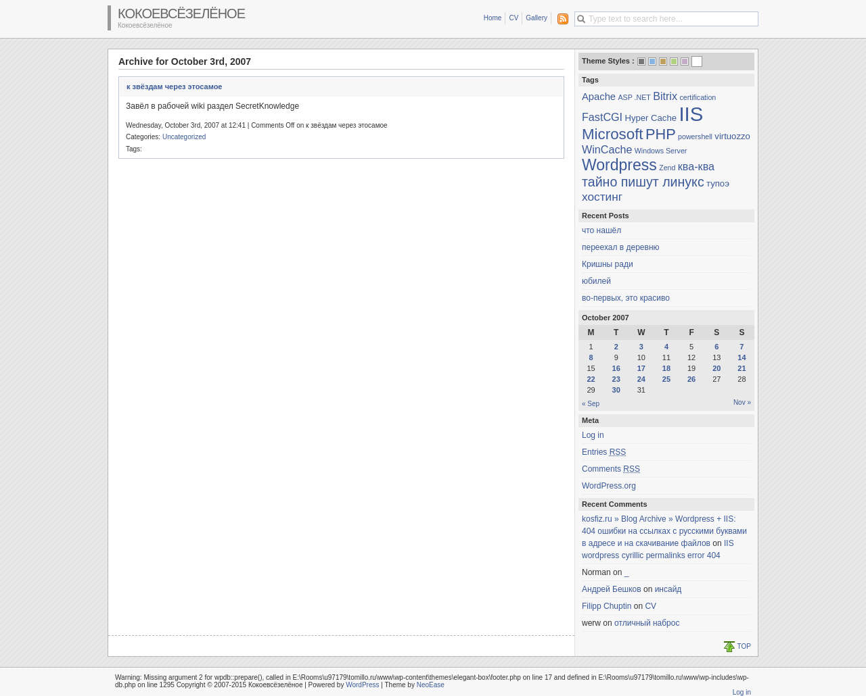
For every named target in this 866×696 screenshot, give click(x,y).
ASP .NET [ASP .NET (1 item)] (634, 97)
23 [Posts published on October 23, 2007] (616, 379)
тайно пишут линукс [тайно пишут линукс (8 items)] (643, 181)
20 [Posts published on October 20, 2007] (716, 368)
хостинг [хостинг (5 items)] (602, 196)
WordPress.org (609, 486)
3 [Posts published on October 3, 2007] (641, 347)
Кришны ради (607, 264)
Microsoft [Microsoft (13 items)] (612, 134)
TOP (744, 646)
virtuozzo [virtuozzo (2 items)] (732, 136)
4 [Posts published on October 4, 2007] (666, 347)
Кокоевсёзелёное (181, 13)
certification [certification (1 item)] (697, 97)
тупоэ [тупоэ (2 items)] (717, 183)
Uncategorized (184, 137)
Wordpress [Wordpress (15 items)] (619, 165)
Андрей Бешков (611, 589)
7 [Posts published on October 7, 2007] (741, 347)
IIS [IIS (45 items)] (691, 114)
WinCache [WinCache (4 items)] (607, 149)
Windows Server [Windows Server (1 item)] (661, 151)
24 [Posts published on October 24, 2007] (641, 379)
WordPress (362, 685)
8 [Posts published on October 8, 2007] (591, 357)
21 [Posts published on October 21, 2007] (741, 368)
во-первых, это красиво (626, 298)
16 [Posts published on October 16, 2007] (616, 368)
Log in (593, 435)
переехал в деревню (621, 247)
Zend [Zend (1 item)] (667, 168)
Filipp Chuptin (606, 606)
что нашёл (601, 230)
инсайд (668, 589)
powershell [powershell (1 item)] (695, 136)
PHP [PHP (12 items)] (660, 134)
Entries (604, 452)
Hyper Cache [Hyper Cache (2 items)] (650, 118)
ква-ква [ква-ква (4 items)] (696, 166)
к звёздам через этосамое (174, 86)
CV (513, 18)
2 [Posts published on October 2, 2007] (616, 347)
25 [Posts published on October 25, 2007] (666, 379)
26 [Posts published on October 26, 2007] (691, 379)
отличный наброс (646, 623)
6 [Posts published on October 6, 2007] (716, 347)
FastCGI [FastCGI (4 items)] (602, 117)
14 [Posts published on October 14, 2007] (741, 357)
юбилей (596, 281)
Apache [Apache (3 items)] (599, 96)
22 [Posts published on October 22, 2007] (591, 379)
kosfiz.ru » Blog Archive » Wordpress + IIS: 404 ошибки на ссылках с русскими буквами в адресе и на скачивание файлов (664, 531)
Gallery (536, 18)
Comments (611, 469)
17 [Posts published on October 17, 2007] (641, 368)
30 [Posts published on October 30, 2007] (616, 390)
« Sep (590, 403)
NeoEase (431, 685)
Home (493, 18)
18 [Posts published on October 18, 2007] (666, 368)
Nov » (742, 402)
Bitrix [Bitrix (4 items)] (665, 96)
